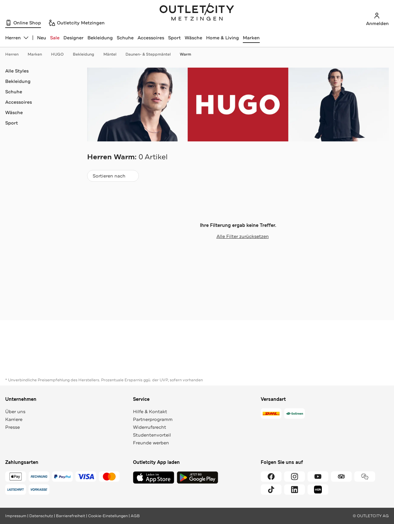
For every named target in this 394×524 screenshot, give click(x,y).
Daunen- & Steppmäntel (151, 54)
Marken (251, 38)
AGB (135, 515)
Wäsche (193, 38)
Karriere (13, 419)
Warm (185, 54)
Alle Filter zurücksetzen (238, 236)
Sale (54, 38)
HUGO (60, 54)
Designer (73, 38)
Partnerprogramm (153, 419)
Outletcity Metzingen (197, 13)
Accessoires (151, 38)
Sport (174, 38)
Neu (41, 38)
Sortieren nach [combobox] (112, 177)
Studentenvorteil (152, 435)
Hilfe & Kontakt (150, 411)
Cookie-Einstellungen (108, 515)
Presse (12, 427)
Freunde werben (151, 443)
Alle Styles (17, 71)
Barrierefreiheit (70, 515)
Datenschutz (41, 515)
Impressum (15, 515)
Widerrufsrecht (149, 427)
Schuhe (125, 38)
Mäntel (113, 54)
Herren (15, 54)
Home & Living (222, 38)
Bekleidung (100, 38)
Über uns (15, 411)
